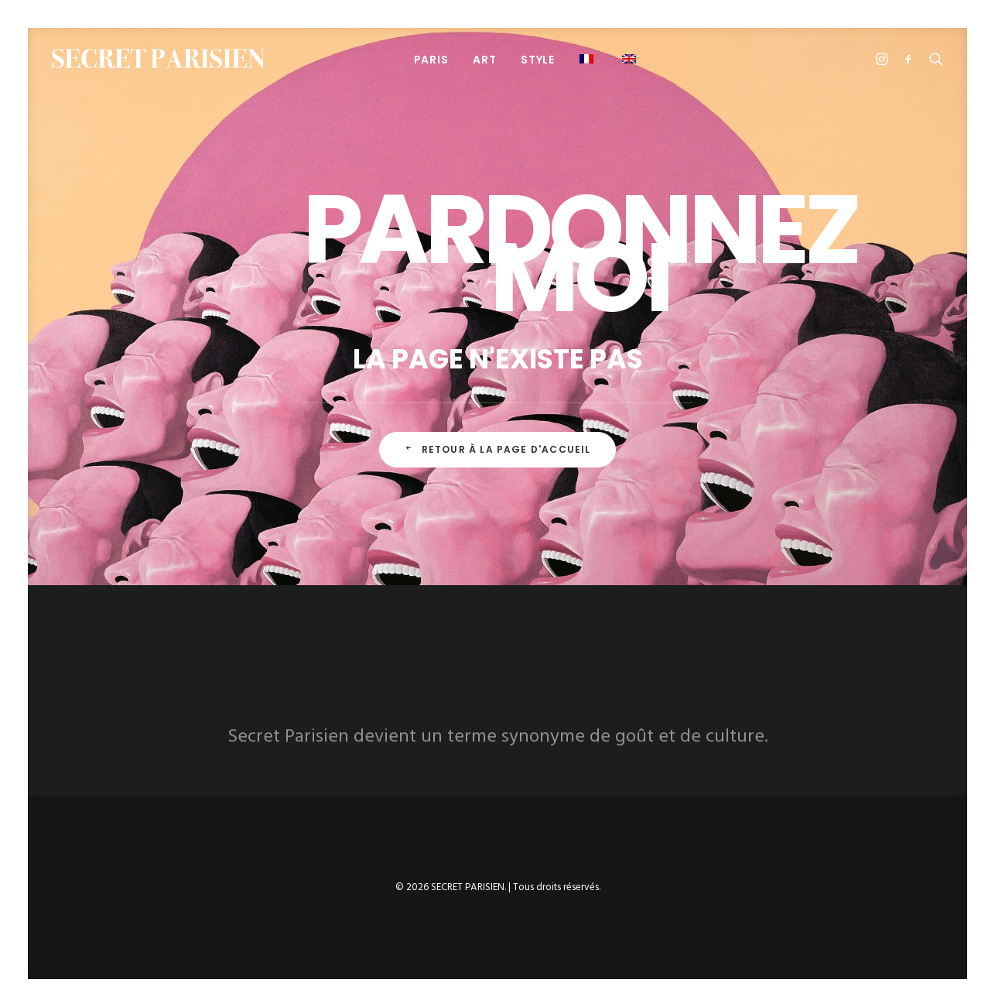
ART (484, 59)
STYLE (538, 59)
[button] (588, 58)
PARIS (431, 59)
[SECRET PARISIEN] (158, 58)
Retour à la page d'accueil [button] (497, 449)
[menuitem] (431, 59)
